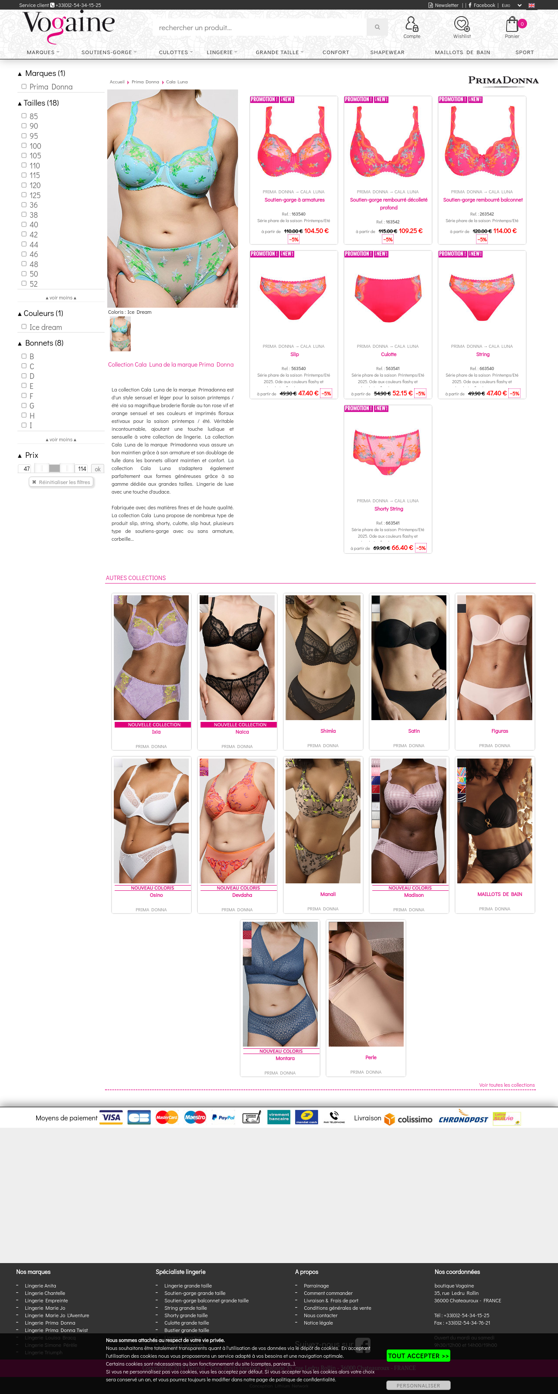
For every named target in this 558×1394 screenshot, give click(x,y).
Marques (41, 51)
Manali (328, 893)
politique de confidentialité (305, 1379)
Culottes (173, 51)
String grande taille (185, 1307)
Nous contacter (320, 1315)
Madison (414, 894)
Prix (28, 454)
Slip (294, 353)
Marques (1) (41, 72)
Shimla (328, 730)
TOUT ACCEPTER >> (418, 1355)
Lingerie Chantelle (45, 1292)
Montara (285, 1057)
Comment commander (328, 1292)
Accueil (117, 81)
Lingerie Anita (40, 1285)
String (483, 353)
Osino (156, 894)
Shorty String (388, 508)
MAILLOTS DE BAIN (499, 893)
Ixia (156, 731)
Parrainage (316, 1285)
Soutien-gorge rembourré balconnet (483, 199)
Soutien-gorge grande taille (194, 1292)
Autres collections (136, 577)
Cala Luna (176, 81)
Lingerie (220, 51)
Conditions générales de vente (337, 1307)
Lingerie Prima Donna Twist (56, 1329)
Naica (241, 731)
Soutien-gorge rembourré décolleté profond (389, 203)
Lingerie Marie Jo (45, 1307)
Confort (336, 51)
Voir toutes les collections (507, 1084)
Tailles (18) (38, 102)
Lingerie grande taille (188, 1285)
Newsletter (444, 4)
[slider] (41, 468)
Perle (370, 1057)
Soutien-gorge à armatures (295, 199)
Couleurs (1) (40, 312)
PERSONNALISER (418, 1385)
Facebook (482, 4)
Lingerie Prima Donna (50, 1322)
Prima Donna (145, 81)
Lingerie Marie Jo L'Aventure (57, 1315)
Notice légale (318, 1322)
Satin (414, 730)
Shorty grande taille (186, 1315)
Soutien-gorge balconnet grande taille (206, 1300)
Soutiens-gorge (107, 51)
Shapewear (387, 51)
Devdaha (242, 894)
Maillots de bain (462, 51)
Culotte (388, 353)
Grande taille (277, 51)
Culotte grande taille (186, 1322)
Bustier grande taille (186, 1329)
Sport (524, 51)
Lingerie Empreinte (46, 1300)
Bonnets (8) (40, 342)
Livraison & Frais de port (331, 1300)
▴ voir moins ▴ (61, 297)
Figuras (499, 730)
